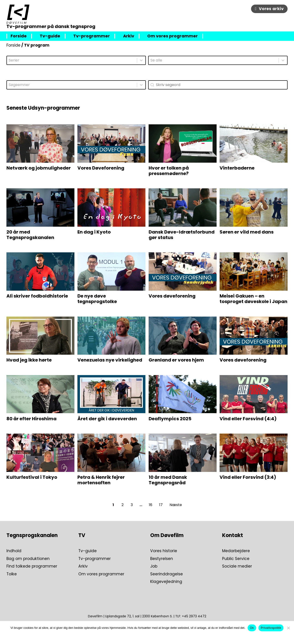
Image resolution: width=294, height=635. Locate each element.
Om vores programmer (172, 36)
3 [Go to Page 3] (132, 504)
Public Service (235, 559)
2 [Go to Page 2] (123, 504)
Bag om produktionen (28, 559)
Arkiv (128, 36)
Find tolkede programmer (31, 566)
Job (153, 566)
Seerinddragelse (166, 574)
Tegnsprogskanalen (32, 535)
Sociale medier (237, 566)
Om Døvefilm (167, 535)
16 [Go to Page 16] (150, 504)
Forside (19, 36)
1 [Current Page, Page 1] (113, 504)
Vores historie (163, 551)
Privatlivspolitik (271, 627)
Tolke (11, 574)
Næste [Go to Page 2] (176, 504)
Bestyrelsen (161, 559)
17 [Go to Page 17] (161, 504)
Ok (252, 627)
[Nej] (288, 628)
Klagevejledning (166, 581)
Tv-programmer (91, 36)
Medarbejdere (236, 551)
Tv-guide (50, 36)
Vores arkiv (269, 8)
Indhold (13, 551)
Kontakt (232, 535)
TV (81, 535)
